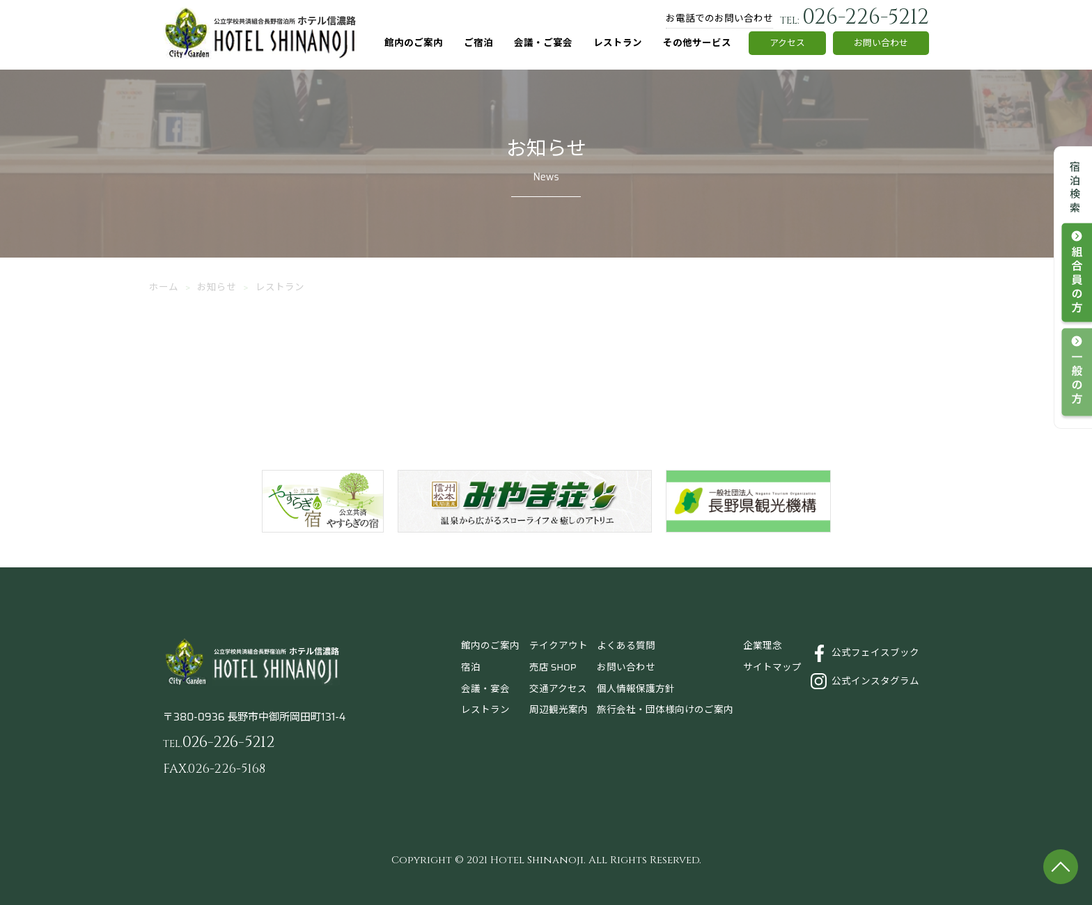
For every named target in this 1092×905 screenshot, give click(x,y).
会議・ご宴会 (543, 43)
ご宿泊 (478, 43)
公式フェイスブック (875, 652)
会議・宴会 (485, 689)
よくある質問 (626, 645)
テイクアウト (558, 645)
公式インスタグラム (875, 681)
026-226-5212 (854, 17)
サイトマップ (772, 667)
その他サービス (697, 43)
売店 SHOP (553, 667)
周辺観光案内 (558, 709)
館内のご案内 (413, 43)
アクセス (787, 43)
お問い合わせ (881, 43)
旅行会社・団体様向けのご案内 (665, 709)
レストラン (617, 43)
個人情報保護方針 (636, 689)
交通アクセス (558, 689)
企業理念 (762, 645)
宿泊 (471, 667)
